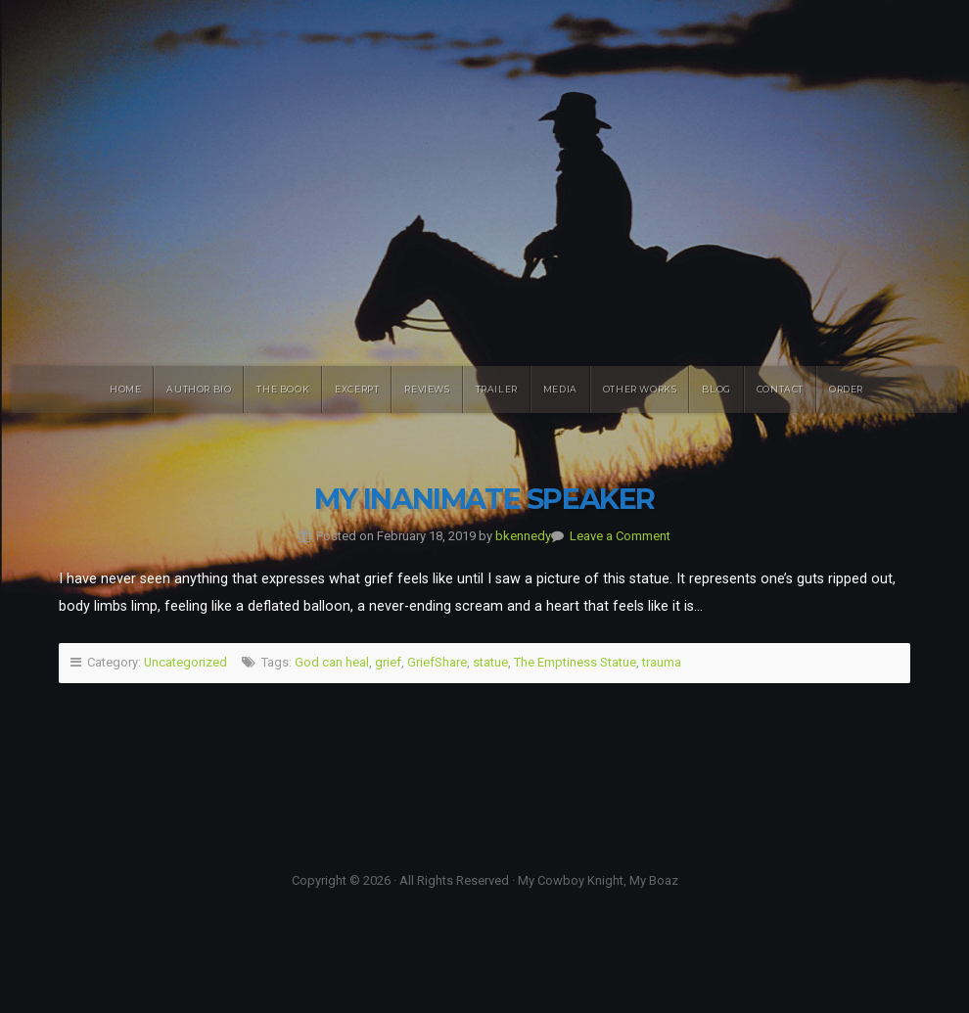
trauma (661, 662)
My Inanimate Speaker (484, 499)
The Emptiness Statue (575, 662)
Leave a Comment (620, 536)
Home (125, 389)
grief (388, 662)
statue (490, 662)
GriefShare (437, 662)
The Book (282, 389)
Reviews (426, 389)
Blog (716, 389)
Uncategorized (185, 662)
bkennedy (523, 536)
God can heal (332, 662)
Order (846, 389)
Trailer (497, 389)
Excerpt (357, 389)
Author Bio (198, 389)
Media (560, 389)
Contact (780, 389)
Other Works (640, 389)
